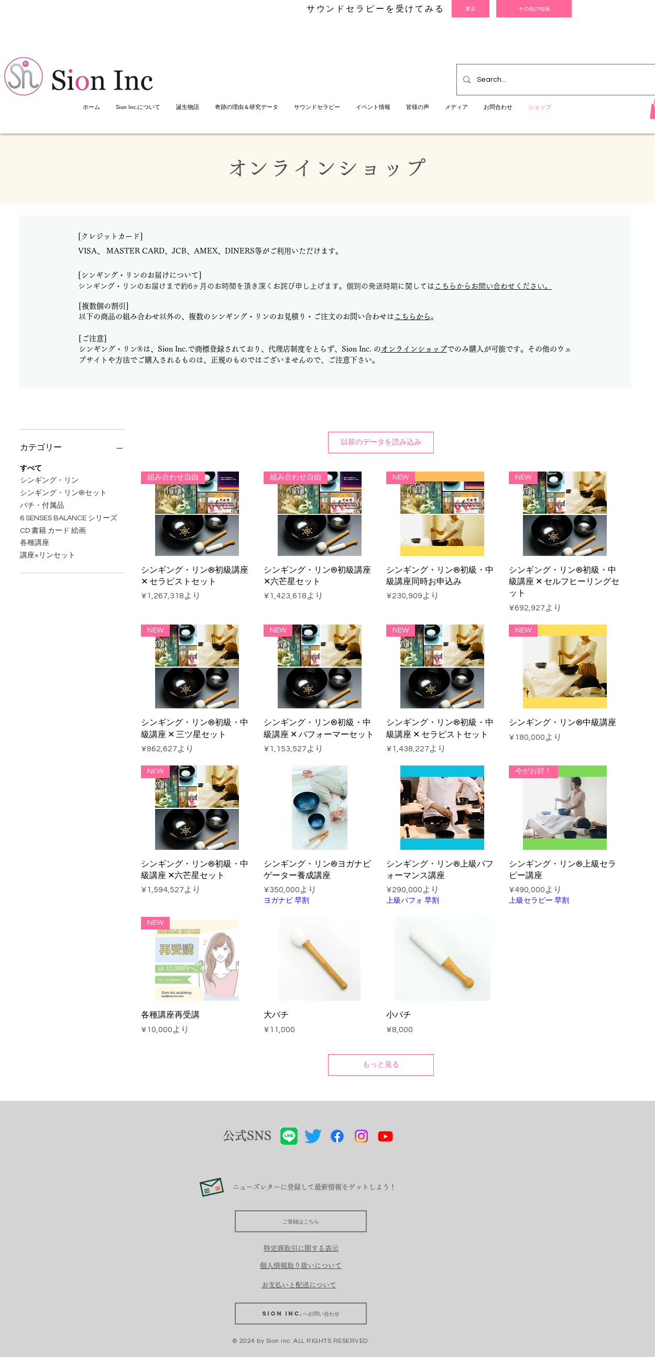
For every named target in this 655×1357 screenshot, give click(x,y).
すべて (31, 467)
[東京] (470, 8)
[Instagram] (361, 1136)
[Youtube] (385, 1136)
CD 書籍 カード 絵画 (53, 529)
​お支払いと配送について (298, 1285)
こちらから (412, 316)
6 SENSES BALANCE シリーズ (68, 517)
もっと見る (381, 1064)
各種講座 (34, 541)
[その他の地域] (534, 8)
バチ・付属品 (42, 504)
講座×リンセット (47, 554)
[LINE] (289, 1136)
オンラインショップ (414, 349)
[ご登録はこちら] (301, 1221)
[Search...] (561, 79)
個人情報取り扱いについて (301, 1265)
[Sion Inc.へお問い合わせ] (301, 1314)
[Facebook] (337, 1136)
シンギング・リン (49, 479)
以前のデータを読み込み (381, 442)
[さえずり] (313, 1136)
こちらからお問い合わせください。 (493, 286)
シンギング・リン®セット (63, 492)
